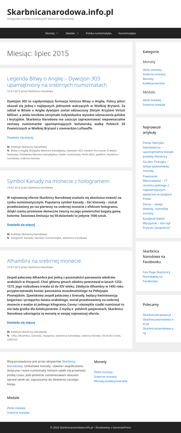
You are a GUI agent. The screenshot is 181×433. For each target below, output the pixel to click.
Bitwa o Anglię (19, 150)
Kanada (28, 238)
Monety (53, 33)
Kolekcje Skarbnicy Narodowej (29, 146)
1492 (14, 335)
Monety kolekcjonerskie (110, 381)
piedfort (101, 154)
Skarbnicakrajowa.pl (157, 315)
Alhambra (24, 335)
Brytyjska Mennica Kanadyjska (47, 150)
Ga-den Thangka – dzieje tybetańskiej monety (156, 166)
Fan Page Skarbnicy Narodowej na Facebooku (156, 276)
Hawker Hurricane (95, 150)
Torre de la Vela (111, 335)
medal (62, 154)
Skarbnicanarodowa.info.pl (60, 11)
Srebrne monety (154, 74)
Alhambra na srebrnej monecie (44, 260)
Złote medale (152, 100)
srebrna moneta (30, 158)
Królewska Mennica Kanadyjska (38, 154)
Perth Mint (88, 154)
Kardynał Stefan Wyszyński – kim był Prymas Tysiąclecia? (156, 223)
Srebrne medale (154, 105)
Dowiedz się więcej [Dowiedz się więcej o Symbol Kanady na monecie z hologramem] (21, 225)
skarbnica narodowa (75, 238)
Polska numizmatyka (99, 33)
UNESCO (12, 339)
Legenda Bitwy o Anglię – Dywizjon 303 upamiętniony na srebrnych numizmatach (57, 81)
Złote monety (152, 70)
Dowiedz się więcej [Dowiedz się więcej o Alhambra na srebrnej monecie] (21, 322)
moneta (39, 238)
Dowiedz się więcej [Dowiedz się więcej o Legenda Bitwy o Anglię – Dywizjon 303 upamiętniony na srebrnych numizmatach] (20, 137)
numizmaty (73, 154)
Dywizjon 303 (75, 150)
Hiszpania (48, 335)
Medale (74, 33)
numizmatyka (53, 238)
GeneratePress (122, 427)
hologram (17, 238)
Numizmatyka (127, 33)
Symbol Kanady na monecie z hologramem (58, 181)
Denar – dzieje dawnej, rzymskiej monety (155, 208)
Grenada (36, 335)
